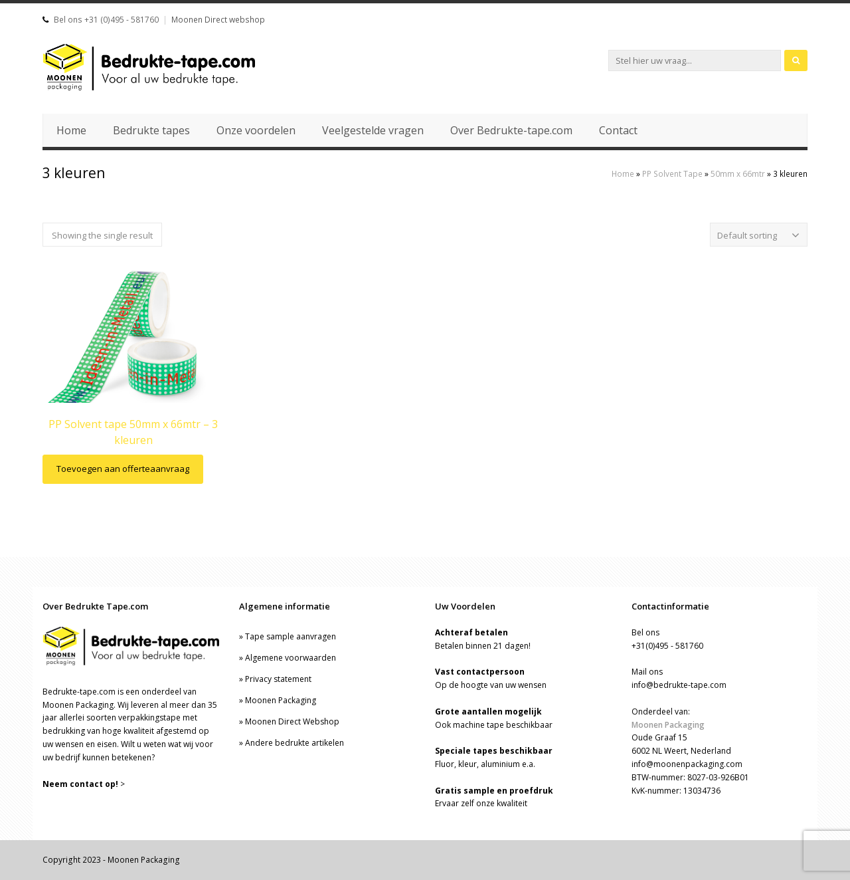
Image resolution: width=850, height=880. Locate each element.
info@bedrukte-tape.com (679, 685)
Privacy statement (278, 679)
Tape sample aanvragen (290, 636)
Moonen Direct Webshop (292, 721)
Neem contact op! (80, 784)
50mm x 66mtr (738, 173)
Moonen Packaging (280, 700)
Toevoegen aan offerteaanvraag (122, 469)
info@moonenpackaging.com (687, 764)
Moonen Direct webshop (218, 19)
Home (623, 173)
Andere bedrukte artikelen (294, 742)
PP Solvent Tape (672, 173)
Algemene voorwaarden (290, 657)
